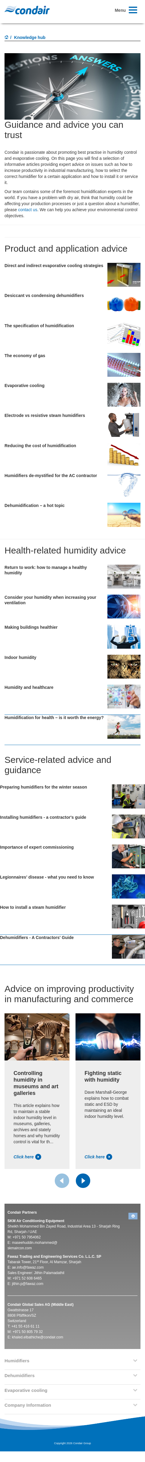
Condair (27, 10)
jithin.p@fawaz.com (27, 1284)
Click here (27, 1157)
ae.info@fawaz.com (28, 1267)
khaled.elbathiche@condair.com (37, 1337)
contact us (27, 209)
